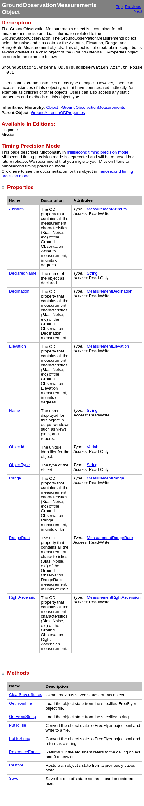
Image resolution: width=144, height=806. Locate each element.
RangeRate (19, 537)
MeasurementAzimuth (107, 209)
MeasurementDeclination (109, 291)
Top (119, 6)
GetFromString (22, 716)
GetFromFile (20, 703)
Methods (18, 673)
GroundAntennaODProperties (58, 112)
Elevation (17, 346)
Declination (19, 291)
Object (52, 107)
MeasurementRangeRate (110, 537)
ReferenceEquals (24, 751)
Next (138, 11)
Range (15, 478)
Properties (20, 187)
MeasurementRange (105, 478)
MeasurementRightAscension (114, 597)
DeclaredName (22, 273)
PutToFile (17, 725)
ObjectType (19, 464)
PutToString (19, 738)
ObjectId (16, 447)
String (92, 273)
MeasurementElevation (108, 346)
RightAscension (23, 597)
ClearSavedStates (25, 694)
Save (13, 778)
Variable (94, 447)
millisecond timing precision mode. (98, 152)
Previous (133, 6)
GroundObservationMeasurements (93, 107)
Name (14, 410)
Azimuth (16, 209)
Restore (16, 765)
